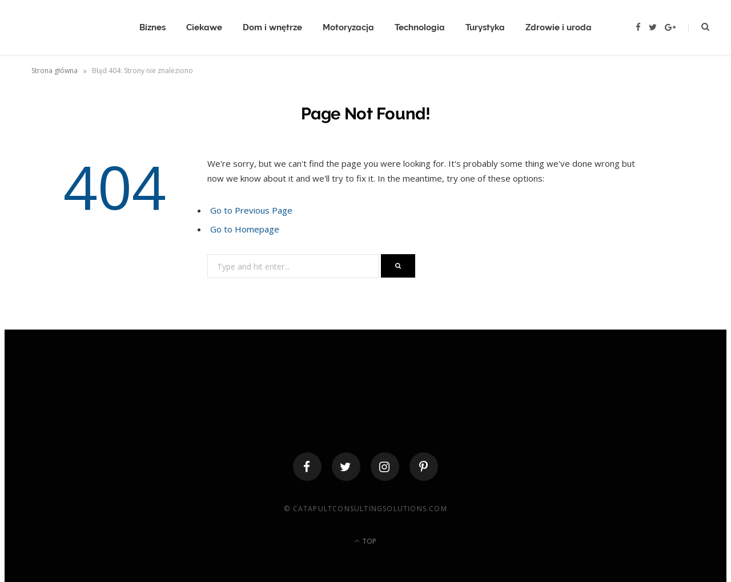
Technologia (420, 27)
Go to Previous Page (251, 210)
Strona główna (54, 70)
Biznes (152, 27)
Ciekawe (204, 27)
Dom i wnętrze (272, 27)
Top (365, 541)
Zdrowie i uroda (558, 27)
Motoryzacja (348, 27)
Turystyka (485, 27)
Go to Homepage (244, 229)
